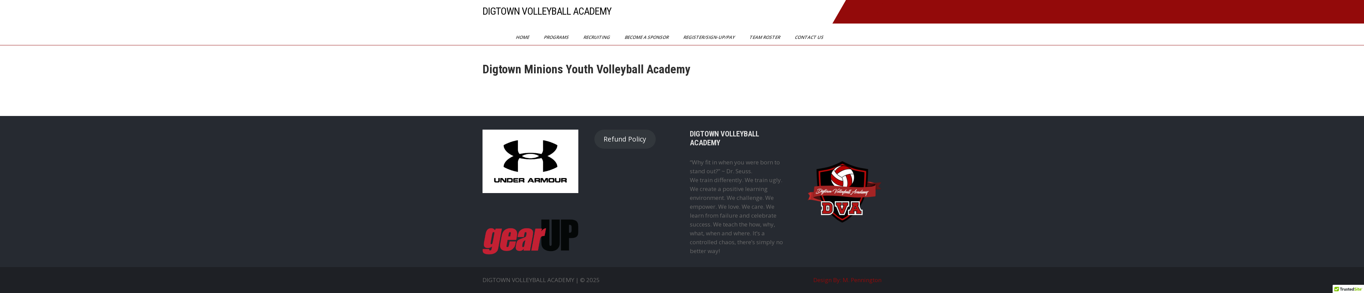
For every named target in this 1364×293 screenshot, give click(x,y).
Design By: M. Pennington (847, 280)
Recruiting (597, 37)
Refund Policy (625, 139)
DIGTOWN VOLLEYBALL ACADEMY (547, 11)
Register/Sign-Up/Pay (710, 37)
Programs (556, 37)
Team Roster (765, 37)
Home (523, 37)
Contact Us (809, 37)
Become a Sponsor (647, 37)
